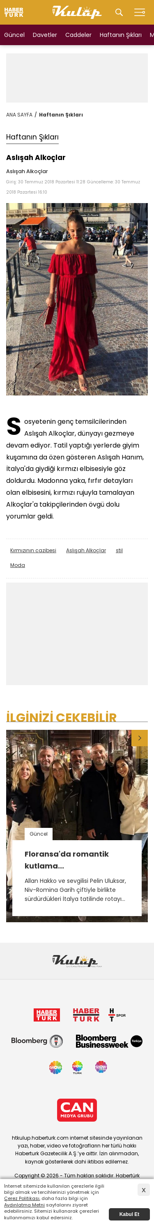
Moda (17, 565)
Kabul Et (130, 1214)
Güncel (14, 35)
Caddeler (78, 35)
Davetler (45, 35)
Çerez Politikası (21, 1198)
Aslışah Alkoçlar (86, 550)
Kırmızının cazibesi (33, 550)
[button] (139, 738)
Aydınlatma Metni (24, 1205)
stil (119, 550)
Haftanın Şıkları (121, 35)
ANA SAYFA (19, 114)
